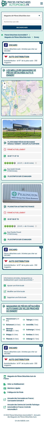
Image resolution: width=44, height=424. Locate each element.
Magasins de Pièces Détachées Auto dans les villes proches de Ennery (23, 308)
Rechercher (21, 27)
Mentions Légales (13, 388)
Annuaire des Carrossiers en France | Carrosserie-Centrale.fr (20, 399)
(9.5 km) (32, 335)
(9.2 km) (12, 335)
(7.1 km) (12, 330)
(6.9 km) (13, 325)
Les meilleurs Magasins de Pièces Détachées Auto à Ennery (21, 72)
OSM (40, 114)
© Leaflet (33, 114)
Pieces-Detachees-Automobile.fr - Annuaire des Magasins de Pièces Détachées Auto (24, 416)
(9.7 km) (32, 339)
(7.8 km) (33, 330)
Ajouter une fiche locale (15, 286)
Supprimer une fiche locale (16, 297)
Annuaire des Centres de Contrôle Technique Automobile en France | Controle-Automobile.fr (23, 407)
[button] (28, 90)
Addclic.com (24, 421)
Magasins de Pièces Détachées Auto (17, 37)
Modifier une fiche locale (16, 291)
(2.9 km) (12, 320)
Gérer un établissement (15, 384)
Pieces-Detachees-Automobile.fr (16, 35)
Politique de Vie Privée (15, 392)
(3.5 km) (32, 320)
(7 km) (32, 325)
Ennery (36, 37)
